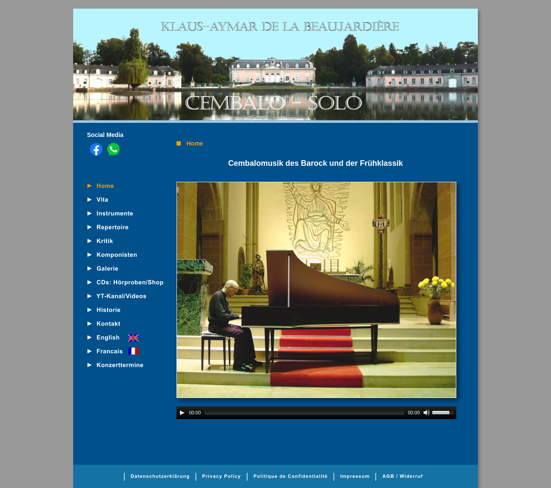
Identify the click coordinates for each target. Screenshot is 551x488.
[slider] (304, 412)
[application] (316, 413)
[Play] (182, 412)
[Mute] (426, 412)
